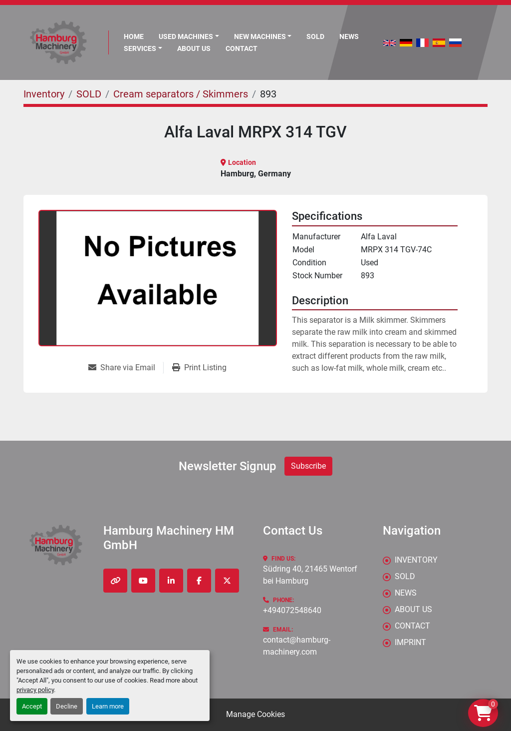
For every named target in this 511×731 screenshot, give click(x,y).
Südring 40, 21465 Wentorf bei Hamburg (311, 575)
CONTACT (241, 48)
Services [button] (140, 48)
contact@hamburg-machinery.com (296, 646)
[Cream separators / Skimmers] (180, 94)
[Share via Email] (126, 367)
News (349, 36)
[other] (115, 581)
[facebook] (199, 581)
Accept (32, 706)
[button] (263, 36)
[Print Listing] (199, 367)
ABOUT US (194, 48)
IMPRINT (410, 642)
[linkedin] (171, 581)
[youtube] (143, 581)
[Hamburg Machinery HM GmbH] (55, 545)
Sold (315, 36)
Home (134, 36)
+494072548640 (292, 610)
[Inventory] (43, 94)
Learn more (108, 706)
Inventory (416, 560)
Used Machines (186, 36)
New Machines (260, 36)
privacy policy (35, 690)
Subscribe (308, 466)
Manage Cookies (255, 714)
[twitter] (227, 581)
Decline (66, 706)
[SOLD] (88, 94)
